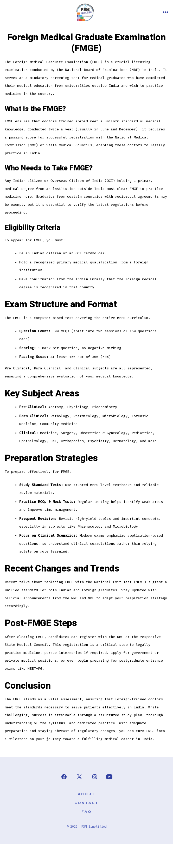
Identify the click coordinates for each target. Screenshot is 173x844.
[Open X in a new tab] (79, 776)
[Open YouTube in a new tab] (109, 776)
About (86, 794)
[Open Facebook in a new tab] (64, 776)
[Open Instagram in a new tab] (94, 776)
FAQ (86, 812)
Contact (86, 803)
